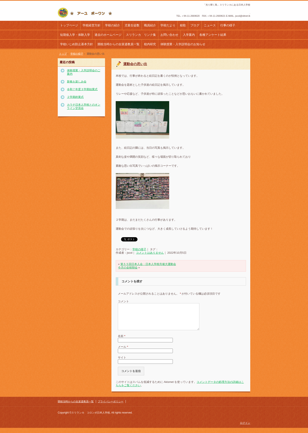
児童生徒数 (131, 25)
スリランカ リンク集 (141, 34)
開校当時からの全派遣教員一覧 (118, 44)
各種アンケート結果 (212, 34)
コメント (123, 301)
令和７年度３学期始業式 (82, 89)
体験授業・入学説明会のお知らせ (182, 44)
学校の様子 (139, 249)
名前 (121, 341)
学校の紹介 (112, 25)
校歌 (183, 25)
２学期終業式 (75, 97)
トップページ (69, 25)
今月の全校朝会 (128, 267)
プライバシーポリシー (110, 406)
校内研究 (150, 44)
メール (123, 352)
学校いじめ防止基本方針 (76, 44)
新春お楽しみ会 (76, 81)
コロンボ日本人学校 (86, 13)
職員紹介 (150, 25)
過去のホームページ (108, 34)
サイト (122, 362)
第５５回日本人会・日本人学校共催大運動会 (148, 264)
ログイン (245, 428)
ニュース (210, 25)
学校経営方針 (92, 25)
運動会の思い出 (135, 64)
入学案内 (189, 34)
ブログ (194, 25)
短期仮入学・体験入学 (75, 34)
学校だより (167, 25)
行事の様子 (227, 25)
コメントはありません (150, 252)
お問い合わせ (169, 34)
